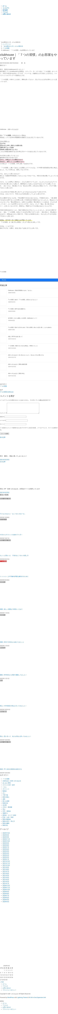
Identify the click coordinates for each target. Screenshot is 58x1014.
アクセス (5, 988)
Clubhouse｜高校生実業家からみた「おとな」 (20, 290)
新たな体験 (6, 803)
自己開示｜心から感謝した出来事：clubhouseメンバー (22, 318)
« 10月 (2, 984)
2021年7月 (6, 873)
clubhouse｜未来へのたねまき (12, 783)
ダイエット (6, 791)
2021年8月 (6, 871)
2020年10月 (6, 891)
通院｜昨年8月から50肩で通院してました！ (13, 677)
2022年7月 (6, 849)
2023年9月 (6, 837)
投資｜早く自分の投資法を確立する (11, 771)
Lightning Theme (22, 999)
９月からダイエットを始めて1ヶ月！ (11, 536)
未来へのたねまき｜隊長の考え (16, 373)
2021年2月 (6, 883)
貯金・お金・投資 (8, 819)
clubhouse (10, 392)
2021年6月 (6, 875)
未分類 (5, 807)
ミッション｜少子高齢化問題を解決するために (14, 578)
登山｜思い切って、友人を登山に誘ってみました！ (15, 738)
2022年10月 (6, 843)
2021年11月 (6, 865)
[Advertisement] (29, 28)
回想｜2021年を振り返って (15, 336)
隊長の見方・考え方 (9, 823)
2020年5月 (6, 901)
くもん (5, 789)
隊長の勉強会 (7, 821)
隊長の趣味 (6, 825)
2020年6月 (6, 899)
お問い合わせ (7, 990)
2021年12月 (6, 863)
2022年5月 (6, 853)
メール (3, 422)
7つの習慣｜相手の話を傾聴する (16, 309)
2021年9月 (6, 869)
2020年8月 (6, 895)
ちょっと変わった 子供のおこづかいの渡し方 (14, 557)
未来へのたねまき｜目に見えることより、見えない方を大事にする (26, 355)
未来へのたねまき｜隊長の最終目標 (17, 364)
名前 (2, 419)
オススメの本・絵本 (9, 787)
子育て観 (5, 797)
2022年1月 (6, 861)
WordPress (10, 999)
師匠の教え (6, 799)
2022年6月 (6, 851)
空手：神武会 (7, 813)
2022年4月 (6, 855)
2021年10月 (6, 867)
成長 (4, 801)
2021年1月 (6, 885)
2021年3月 (6, 881)
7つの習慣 (4, 392)
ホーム (5, 986)
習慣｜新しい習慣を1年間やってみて (11, 611)
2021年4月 (6, 879)
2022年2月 (6, 859)
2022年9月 (6, 845)
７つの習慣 (3, 386)
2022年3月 (6, 857)
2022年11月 (6, 841)
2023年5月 (6, 839)
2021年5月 (6, 877)
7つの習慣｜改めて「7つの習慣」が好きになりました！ (23, 299)
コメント (3, 415)
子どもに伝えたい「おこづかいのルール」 (13, 516)
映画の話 (5, 805)
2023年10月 (6, 835)
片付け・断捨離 (7, 809)
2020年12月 (6, 887)
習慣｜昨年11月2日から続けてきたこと (12, 644)
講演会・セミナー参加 (9, 817)
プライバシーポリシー (9, 992)
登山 (4, 811)
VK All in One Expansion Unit (37, 999)
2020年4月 (6, 903)
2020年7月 (6, 897)
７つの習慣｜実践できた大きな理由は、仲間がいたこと (23, 345)
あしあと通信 (7, 785)
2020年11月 (6, 889)
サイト (2, 426)
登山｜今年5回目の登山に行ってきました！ (13, 708)
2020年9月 (6, 893)
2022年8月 (6, 847)
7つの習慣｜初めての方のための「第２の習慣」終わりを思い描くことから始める (29, 327)
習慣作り (5, 815)
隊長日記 (5, 827)
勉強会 (5, 793)
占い (4, 795)
